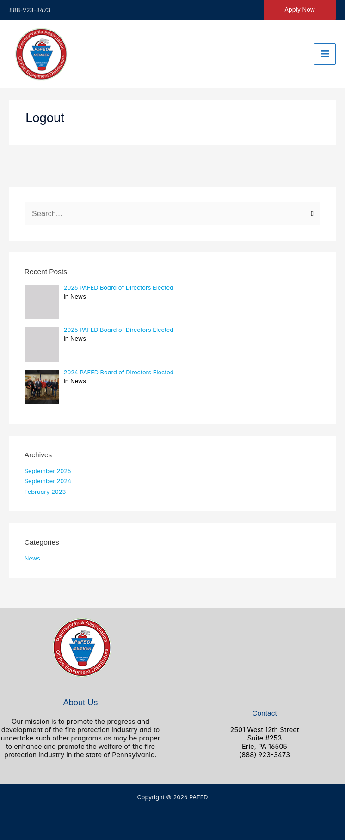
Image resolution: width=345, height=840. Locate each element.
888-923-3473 (29, 9)
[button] (300, 10)
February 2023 (45, 491)
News (32, 558)
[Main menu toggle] (325, 54)
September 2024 (48, 481)
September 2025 (48, 470)
